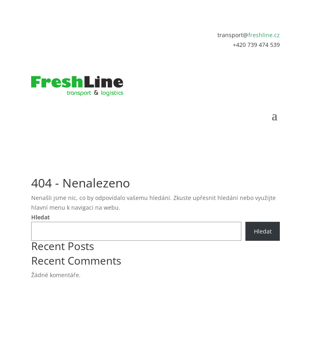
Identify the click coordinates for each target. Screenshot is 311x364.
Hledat (40, 217)
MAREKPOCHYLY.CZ (171, 315)
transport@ (248, 35)
